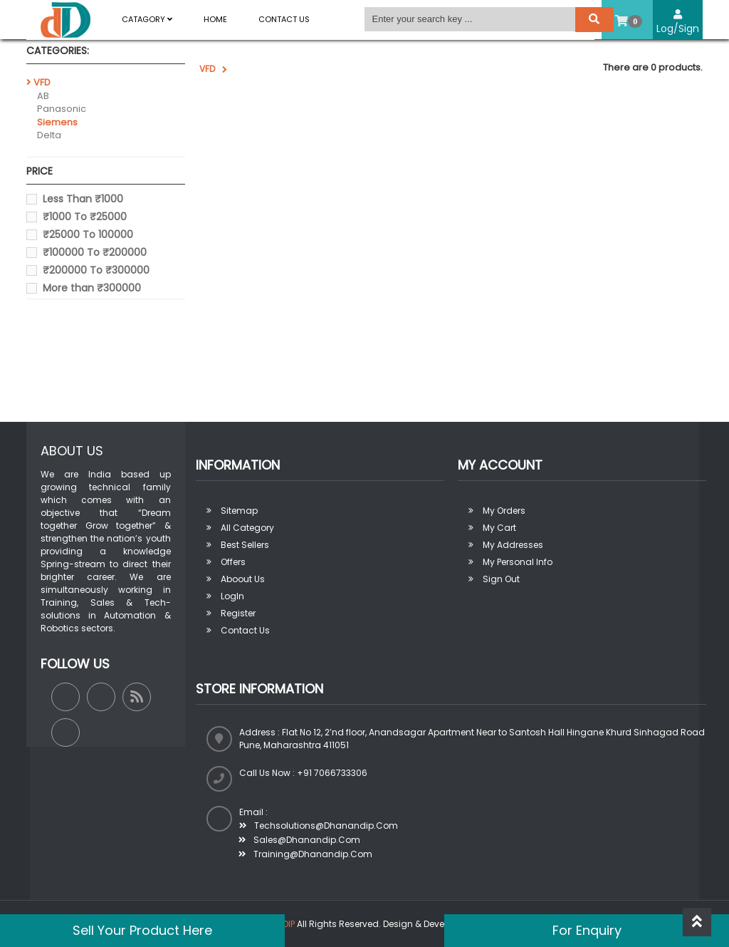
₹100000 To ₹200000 (95, 252)
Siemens (57, 122)
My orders (504, 510)
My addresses (513, 545)
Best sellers (245, 545)
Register (238, 613)
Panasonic (61, 108)
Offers (233, 562)
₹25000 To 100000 (88, 234)
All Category (247, 528)
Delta (49, 135)
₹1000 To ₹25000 (85, 216)
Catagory (147, 19)
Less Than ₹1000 (83, 199)
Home (215, 19)
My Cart (499, 528)
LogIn (232, 596)
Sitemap (239, 510)
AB (43, 96)
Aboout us (243, 579)
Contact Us (284, 19)
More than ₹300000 (92, 288)
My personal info (517, 562)
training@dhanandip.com (305, 854)
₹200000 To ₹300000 (96, 270)
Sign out (501, 579)
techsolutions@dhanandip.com (318, 825)
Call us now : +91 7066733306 (303, 773)
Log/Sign (677, 22)
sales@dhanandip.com (299, 840)
